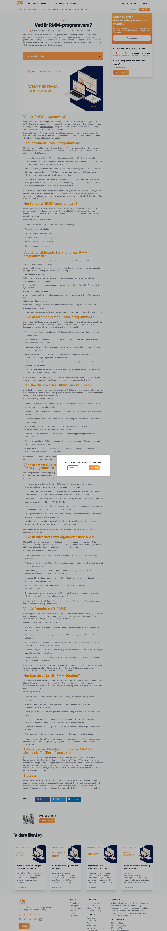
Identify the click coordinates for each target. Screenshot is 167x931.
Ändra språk (94, 467)
